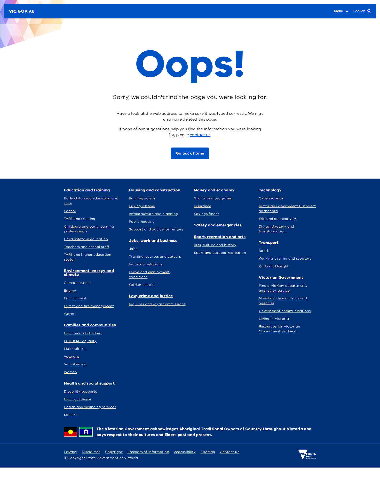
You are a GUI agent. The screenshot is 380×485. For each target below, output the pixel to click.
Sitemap (207, 452)
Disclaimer (91, 452)
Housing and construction (154, 190)
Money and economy (214, 190)
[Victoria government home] (307, 455)
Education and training (87, 190)
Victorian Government (281, 277)
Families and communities (90, 325)
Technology (270, 190)
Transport (269, 243)
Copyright (114, 452)
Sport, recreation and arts (219, 237)
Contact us (229, 452)
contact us (200, 135)
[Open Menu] (341, 11)
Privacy (70, 452)
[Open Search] (362, 11)
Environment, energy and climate (89, 273)
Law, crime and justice (151, 296)
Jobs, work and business (153, 241)
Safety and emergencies (218, 225)
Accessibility (185, 452)
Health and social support (89, 383)
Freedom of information (148, 452)
